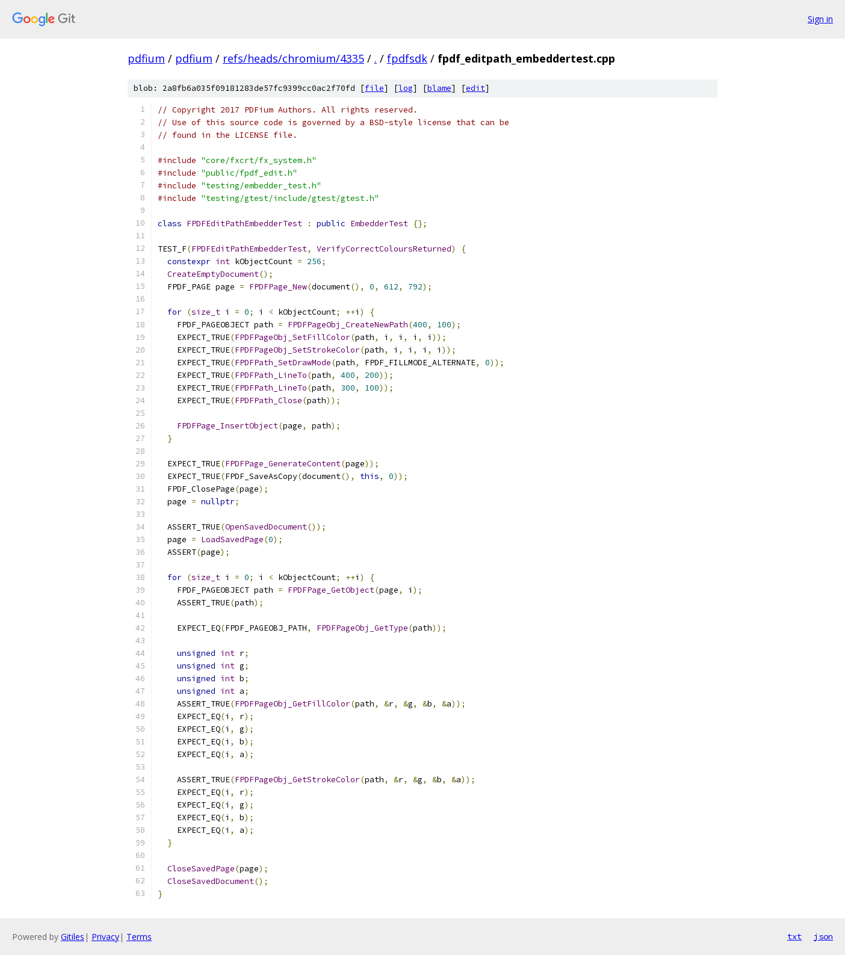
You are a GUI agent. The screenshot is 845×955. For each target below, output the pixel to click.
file (374, 88)
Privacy (105, 936)
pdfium (146, 58)
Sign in (820, 19)
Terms (139, 936)
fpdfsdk (407, 58)
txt (794, 936)
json (823, 936)
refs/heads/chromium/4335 (293, 58)
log (405, 88)
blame (439, 88)
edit (475, 88)
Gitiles (72, 936)
